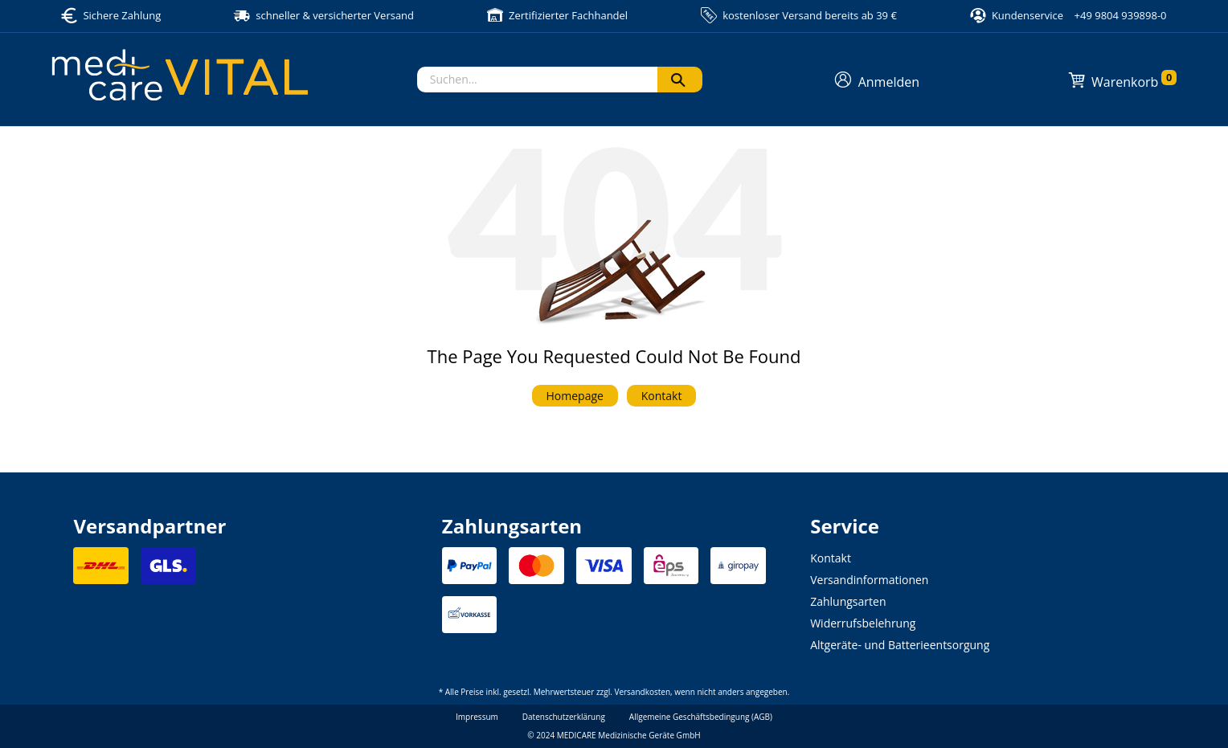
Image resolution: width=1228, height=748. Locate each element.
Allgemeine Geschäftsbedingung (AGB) (700, 716)
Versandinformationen (869, 579)
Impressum (477, 716)
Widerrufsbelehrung (862, 623)
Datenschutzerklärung (563, 716)
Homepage (575, 395)
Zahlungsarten (848, 601)
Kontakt (661, 395)
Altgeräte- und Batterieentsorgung (899, 644)
